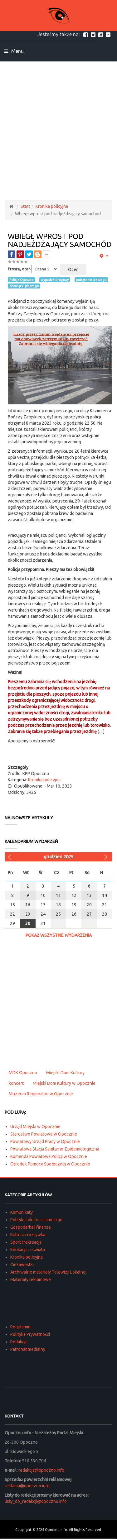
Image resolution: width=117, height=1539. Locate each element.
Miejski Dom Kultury (65, 1072)
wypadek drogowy (55, 280)
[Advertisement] (58, 122)
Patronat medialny (27, 1349)
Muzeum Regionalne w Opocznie (41, 1093)
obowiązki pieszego (24, 286)
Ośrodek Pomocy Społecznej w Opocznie (50, 1163)
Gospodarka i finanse (30, 1227)
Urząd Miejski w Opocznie (35, 1126)
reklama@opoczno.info (27, 1485)
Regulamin (20, 1326)
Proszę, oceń (19, 269)
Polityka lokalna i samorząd (36, 1219)
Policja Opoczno (21, 280)
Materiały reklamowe (30, 1279)
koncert (16, 1083)
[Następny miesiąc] (106, 856)
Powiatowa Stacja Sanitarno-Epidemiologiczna (54, 1148)
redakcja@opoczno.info (41, 1470)
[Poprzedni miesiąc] (10, 856)
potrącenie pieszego (91, 280)
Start (25, 206)
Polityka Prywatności (30, 1334)
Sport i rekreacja (25, 1242)
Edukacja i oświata (27, 1249)
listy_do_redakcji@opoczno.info (36, 1501)
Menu (14, 51)
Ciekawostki (22, 1264)
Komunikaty (21, 1212)
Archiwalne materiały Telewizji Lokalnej (48, 1272)
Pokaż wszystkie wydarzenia (59, 935)
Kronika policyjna (52, 206)
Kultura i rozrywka (27, 1234)
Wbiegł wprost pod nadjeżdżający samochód (60, 240)
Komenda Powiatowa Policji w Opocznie (48, 1156)
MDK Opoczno (23, 1072)
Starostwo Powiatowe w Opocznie (43, 1134)
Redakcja (18, 1341)
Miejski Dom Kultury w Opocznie (64, 1083)
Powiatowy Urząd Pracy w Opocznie (45, 1141)
